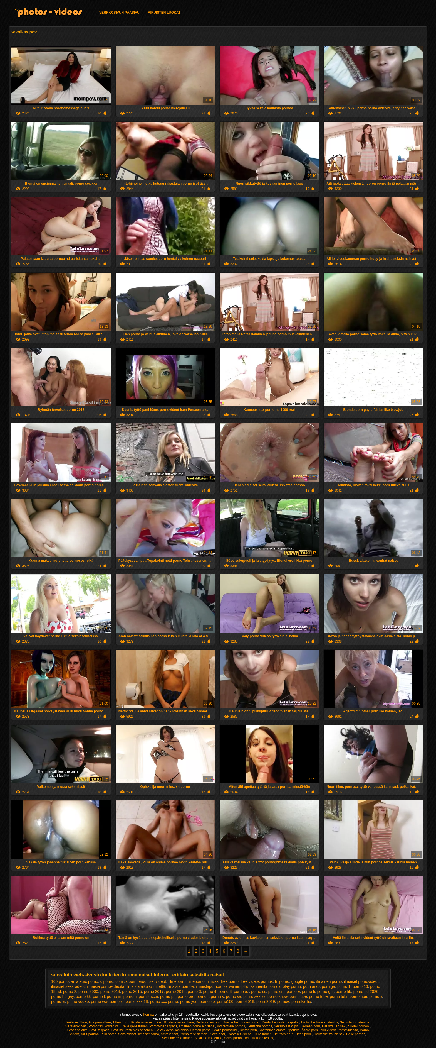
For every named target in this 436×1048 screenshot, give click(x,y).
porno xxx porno (164, 1001)
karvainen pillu (235, 986)
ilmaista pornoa (180, 986)
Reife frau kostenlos (258, 1038)
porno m (114, 996)
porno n (130, 996)
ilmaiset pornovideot (361, 981)
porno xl (116, 1001)
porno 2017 (154, 991)
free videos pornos (257, 981)
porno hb (343, 991)
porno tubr (338, 996)
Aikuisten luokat (164, 12)
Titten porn (121, 1022)
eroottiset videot (152, 981)
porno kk (83, 996)
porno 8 (225, 991)
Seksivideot (169, 1034)
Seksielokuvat (76, 1026)
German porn (310, 1026)
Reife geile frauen (135, 1026)
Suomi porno (250, 1022)
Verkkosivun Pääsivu (119, 12)
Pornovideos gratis (163, 1026)
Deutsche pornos (259, 1026)
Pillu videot (328, 1030)
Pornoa (19, 9)
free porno (230, 981)
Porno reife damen (194, 1034)
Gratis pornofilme (225, 1030)
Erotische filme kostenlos (319, 1022)
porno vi (58, 1001)
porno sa (233, 996)
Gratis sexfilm (77, 1030)
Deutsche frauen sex (329, 1034)
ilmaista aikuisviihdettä (146, 986)
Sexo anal (217, 1034)
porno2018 (245, 1001)
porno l (99, 996)
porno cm (276, 991)
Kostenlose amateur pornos (279, 1030)
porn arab (311, 986)
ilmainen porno (329, 981)
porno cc (258, 991)
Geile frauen (262, 1034)
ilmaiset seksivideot (68, 986)
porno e (293, 991)
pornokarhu (301, 1001)
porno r (203, 996)
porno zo (207, 1001)
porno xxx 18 (137, 1001)
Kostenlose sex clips (146, 1022)
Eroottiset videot (239, 1034)
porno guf (325, 991)
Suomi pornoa (359, 1026)
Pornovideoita (348, 1030)
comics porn (125, 981)
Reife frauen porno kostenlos (217, 1022)
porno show (277, 996)
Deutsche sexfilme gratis (280, 1022)
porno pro (186, 996)
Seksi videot (127, 1034)
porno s (217, 996)
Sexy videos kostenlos (172, 1030)
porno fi (308, 991)
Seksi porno (233, 1038)
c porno (106, 981)
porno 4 (209, 991)
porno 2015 (132, 991)
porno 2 (69, 991)
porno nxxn (148, 996)
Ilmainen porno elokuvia (197, 1026)
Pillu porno (109, 1034)
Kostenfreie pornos (231, 1026)
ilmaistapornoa (208, 986)
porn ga (328, 986)
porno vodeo (78, 1001)
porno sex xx (254, 996)
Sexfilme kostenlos (208, 1038)
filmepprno (195, 981)
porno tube (318, 996)
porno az (241, 991)
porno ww (99, 1001)
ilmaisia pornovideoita (105, 986)
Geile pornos (355, 1034)
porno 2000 (88, 991)
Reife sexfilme (76, 1022)
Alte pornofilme (99, 1022)
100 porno (60, 981)
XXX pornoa (90, 1034)
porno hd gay (62, 996)
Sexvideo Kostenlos (354, 1022)
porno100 (225, 1001)
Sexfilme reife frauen (177, 1038)
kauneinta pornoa (266, 986)
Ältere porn (309, 1030)
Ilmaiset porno (148, 1034)
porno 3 (194, 991)
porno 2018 (176, 991)
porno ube (358, 996)
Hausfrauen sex (334, 1026)
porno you (188, 1001)
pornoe (283, 1001)
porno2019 (265, 1001)
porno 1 (343, 986)
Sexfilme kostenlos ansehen (132, 1030)
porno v (375, 996)
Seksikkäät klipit (286, 1026)
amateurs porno (84, 981)
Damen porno (200, 1030)
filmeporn (176, 981)
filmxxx (213, 981)
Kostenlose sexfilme (179, 1022)
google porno (302, 981)
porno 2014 (110, 991)
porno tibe (298, 996)
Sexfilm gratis (99, 1030)
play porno (292, 986)
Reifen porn (248, 1030)
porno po (167, 996)
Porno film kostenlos (104, 1026)
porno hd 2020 (365, 991)
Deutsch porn (283, 1034)
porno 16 (360, 986)
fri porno (282, 981)
